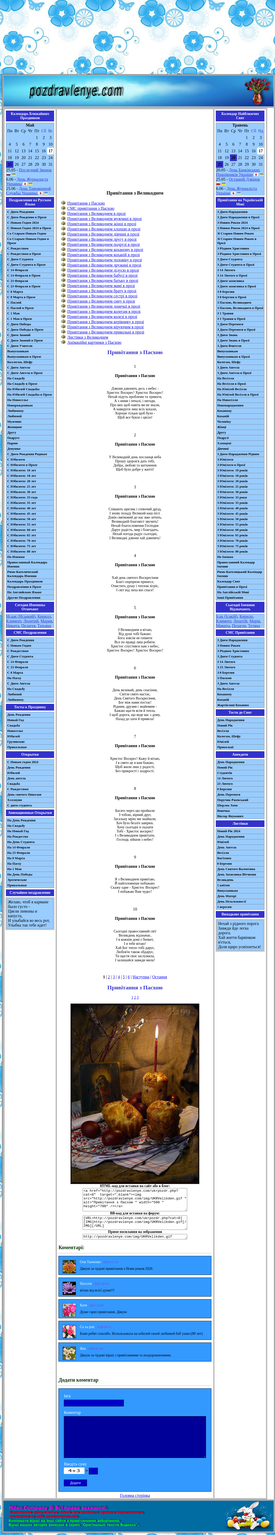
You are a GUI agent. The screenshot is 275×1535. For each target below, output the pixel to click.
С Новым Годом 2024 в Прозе (29, 228)
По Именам (15, 557)
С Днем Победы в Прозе (25, 329)
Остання (159, 977)
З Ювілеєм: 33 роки (232, 497)
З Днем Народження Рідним (238, 454)
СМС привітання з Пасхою (90, 208)
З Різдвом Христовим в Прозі (239, 254)
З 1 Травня (225, 313)
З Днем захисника (230, 281)
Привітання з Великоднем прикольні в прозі (105, 332)
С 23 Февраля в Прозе (23, 286)
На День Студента (21, 842)
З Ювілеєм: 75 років (232, 546)
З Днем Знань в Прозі (233, 340)
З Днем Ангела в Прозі (234, 373)
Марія (254, 621)
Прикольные (17, 747)
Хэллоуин (14, 800)
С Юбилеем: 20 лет (21, 481)
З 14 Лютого (226, 270)
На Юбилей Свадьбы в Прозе (29, 394)
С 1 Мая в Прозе (19, 319)
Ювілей (223, 742)
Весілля (223, 731)
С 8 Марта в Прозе (21, 297)
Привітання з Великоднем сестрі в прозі (102, 296)
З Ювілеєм (225, 459)
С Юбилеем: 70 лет (21, 541)
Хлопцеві (224, 443)
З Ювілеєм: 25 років (232, 486)
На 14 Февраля (18, 847)
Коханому (224, 411)
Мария (46, 621)
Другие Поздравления (23, 597)
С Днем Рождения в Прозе (27, 217)
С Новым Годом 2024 (23, 222)
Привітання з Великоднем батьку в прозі (102, 280)
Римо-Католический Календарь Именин (22, 574)
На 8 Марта (16, 858)
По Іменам (225, 557)
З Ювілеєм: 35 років (232, 503)
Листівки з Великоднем (87, 337)
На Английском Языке (24, 592)
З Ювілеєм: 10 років (232, 470)
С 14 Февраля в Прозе (23, 275)
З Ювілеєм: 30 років (232, 492)
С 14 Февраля (17, 270)
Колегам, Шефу (228, 362)
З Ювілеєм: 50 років (232, 519)
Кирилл (44, 616)
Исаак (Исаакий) (20, 616)
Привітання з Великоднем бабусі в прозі (102, 275)
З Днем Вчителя (229, 346)
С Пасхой (14, 302)
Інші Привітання (230, 597)
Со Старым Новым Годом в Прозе (28, 241)
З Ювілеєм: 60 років (232, 530)
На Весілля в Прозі (231, 384)
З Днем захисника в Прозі (236, 286)
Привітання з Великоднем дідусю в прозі (103, 270)
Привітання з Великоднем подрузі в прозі (103, 244)
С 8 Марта (15, 292)
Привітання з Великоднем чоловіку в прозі (104, 260)
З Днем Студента (229, 259)
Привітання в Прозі (232, 587)
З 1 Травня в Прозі (231, 319)
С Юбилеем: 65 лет (21, 535)
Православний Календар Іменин (236, 564)
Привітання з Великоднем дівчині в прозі (103, 234)
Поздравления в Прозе (24, 587)
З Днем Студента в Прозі (235, 264)
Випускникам (227, 351)
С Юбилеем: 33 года (22, 497)
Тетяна (254, 625)
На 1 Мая (14, 869)
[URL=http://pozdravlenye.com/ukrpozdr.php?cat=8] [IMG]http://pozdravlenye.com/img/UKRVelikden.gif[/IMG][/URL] (135, 1222)
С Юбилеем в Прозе (22, 465)
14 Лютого (225, 778)
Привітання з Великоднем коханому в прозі (105, 249)
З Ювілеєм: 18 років (232, 476)
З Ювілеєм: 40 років (232, 508)
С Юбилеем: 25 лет (21, 486)
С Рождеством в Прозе (24, 254)
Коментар (72, 1412)
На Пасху (14, 678)
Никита (12, 625)
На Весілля (225, 378)
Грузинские (16, 742)
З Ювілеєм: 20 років (232, 481)
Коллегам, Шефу (20, 362)
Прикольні (225, 747)
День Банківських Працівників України (238, 172)
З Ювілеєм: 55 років (232, 524)
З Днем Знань (227, 335)
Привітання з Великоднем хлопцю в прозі (103, 229)
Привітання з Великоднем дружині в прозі (104, 265)
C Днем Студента (20, 656)
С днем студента (19, 805)
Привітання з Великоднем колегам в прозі (103, 311)
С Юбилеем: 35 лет (21, 503)
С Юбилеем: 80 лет (21, 551)
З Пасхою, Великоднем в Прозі (240, 308)
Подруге (13, 438)
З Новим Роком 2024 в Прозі (238, 228)
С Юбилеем (16, 459)
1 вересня (224, 907)
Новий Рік (225, 725)
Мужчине (14, 421)
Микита (223, 625)
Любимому (15, 411)
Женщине (14, 427)
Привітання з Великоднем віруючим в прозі (105, 327)
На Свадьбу (16, 378)
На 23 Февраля (18, 853)
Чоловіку (224, 421)
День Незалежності (231, 901)
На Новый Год (18, 831)
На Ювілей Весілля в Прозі (238, 394)
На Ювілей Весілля (232, 389)
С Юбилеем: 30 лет (21, 492)
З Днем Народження (232, 212)
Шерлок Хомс (227, 805)
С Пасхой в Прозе (20, 308)
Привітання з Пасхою (86, 203)
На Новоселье (17, 400)
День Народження (230, 720)
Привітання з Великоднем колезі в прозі (102, 316)
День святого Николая (24, 794)
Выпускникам (18, 351)
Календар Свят (228, 581)
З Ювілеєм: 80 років (232, 551)
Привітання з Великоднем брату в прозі (101, 291)
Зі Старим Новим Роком (235, 233)
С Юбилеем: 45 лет (21, 513)
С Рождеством (18, 248)
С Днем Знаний (18, 335)
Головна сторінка (135, 1495)
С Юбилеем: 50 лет (21, 519)
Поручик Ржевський (232, 800)
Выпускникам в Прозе (24, 356)
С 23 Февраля (17, 281)
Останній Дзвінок (244, 179)
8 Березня (224, 789)
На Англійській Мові (233, 592)
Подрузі (223, 438)
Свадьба (13, 725)
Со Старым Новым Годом (26, 233)
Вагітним (224, 858)
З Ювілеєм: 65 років (232, 535)
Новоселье (15, 731)
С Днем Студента (20, 259)
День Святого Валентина (236, 869)
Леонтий (31, 621)
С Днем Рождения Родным (27, 454)
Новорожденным (20, 405)
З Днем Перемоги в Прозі (236, 329)
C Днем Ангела (18, 683)
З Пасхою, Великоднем (234, 302)
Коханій (223, 416)
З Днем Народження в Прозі (238, 217)
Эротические (17, 880)
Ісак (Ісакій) (226, 616)
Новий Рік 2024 (228, 831)
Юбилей (13, 736)
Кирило (246, 616)
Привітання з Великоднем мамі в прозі (101, 285)
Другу (11, 432)
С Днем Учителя (19, 346)
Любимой (14, 416)
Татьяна (44, 625)
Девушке (14, 449)
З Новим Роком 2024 (232, 222)
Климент (13, 621)
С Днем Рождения (20, 212)
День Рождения (18, 714)
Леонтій (240, 621)
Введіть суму (75, 1464)
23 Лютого (225, 784)
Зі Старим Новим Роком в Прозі (236, 241)
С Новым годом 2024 (22, 762)
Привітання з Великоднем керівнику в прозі (105, 322)
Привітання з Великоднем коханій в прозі (103, 255)
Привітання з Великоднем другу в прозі (101, 239)
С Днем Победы (19, 324)
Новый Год (15, 720)
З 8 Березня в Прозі (231, 297)
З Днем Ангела (228, 367)
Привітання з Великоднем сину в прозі (101, 301)
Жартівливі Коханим (233, 705)
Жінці (221, 427)
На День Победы (19, 874)
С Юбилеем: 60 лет (21, 530)
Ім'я (67, 1396)
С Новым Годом (19, 645)
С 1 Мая (13, 313)
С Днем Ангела (18, 367)
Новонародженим (230, 405)
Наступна (141, 977)
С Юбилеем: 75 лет (21, 546)
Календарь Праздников (25, 581)
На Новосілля (227, 400)
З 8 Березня (225, 292)
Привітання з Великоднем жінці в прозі (101, 224)
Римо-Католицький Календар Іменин (239, 574)
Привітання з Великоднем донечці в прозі (103, 306)
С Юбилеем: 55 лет (21, 524)
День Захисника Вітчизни (236, 874)
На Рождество (17, 836)
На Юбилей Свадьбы (23, 389)
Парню (12, 443)
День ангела (16, 778)
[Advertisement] (137, 38)
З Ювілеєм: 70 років (232, 541)
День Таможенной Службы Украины (28, 190)
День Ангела (226, 847)
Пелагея (28, 625)
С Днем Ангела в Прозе (24, 373)
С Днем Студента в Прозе (26, 264)
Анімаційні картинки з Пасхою (94, 342)
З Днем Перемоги (230, 324)
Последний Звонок (35, 170)
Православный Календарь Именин (27, 564)
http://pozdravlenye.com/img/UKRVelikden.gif (135, 1236)
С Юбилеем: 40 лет (21, 508)
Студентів (224, 773)
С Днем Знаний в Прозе (25, 340)
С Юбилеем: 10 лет (21, 470)
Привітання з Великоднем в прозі (96, 213)
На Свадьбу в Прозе (22, 384)
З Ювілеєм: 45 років (232, 513)
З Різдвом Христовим (233, 248)
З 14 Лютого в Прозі (232, 275)
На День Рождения (21, 820)
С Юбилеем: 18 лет (21, 476)
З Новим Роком (228, 645)
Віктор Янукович (230, 816)
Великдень (225, 880)
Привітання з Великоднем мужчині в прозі (104, 218)
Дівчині (223, 449)
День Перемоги (228, 794)
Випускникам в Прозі (233, 356)
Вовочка (223, 811)
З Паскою (224, 678)
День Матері (226, 896)
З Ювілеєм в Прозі (231, 465)
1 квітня (223, 885)
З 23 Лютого (226, 667)
